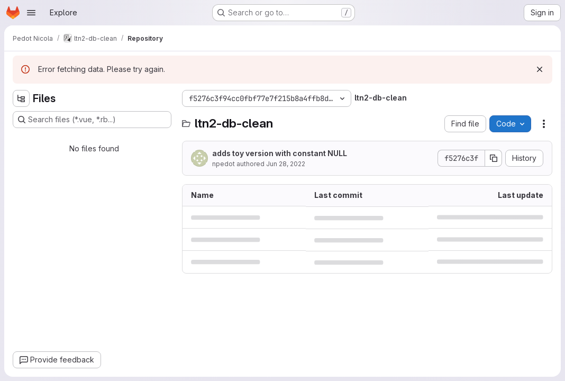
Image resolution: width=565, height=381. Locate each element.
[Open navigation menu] (31, 12)
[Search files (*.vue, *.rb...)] (92, 119)
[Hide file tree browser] (21, 98)
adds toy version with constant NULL (279, 153)
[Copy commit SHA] (493, 158)
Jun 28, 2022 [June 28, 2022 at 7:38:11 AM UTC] (285, 164)
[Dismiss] (539, 69)
